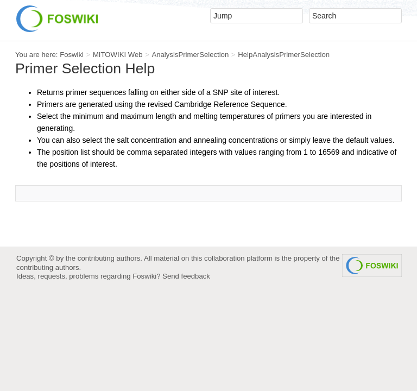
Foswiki (72, 55)
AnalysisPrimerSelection (190, 55)
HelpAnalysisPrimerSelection (284, 55)
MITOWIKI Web (118, 55)
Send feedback (186, 276)
